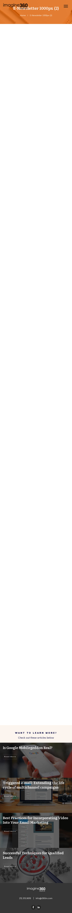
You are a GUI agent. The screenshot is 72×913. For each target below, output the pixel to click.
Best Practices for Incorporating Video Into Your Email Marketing (36, 830)
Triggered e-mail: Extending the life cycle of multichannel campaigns (36, 795)
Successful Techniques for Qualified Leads (36, 865)
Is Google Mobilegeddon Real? (36, 760)
